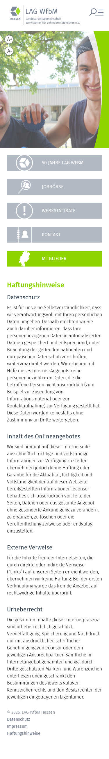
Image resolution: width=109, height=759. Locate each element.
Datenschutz (18, 719)
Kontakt (51, 234)
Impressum (17, 727)
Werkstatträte (59, 210)
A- (9, 51)
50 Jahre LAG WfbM (62, 162)
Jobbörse (53, 186)
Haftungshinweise (23, 734)
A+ (9, 39)
